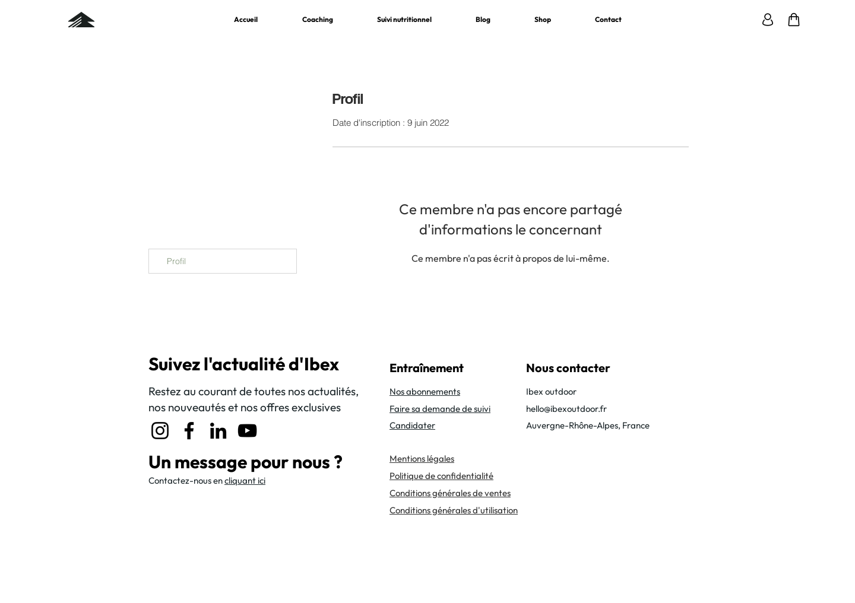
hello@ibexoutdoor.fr (566, 408)
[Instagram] (160, 430)
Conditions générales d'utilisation (454, 510)
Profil (176, 261)
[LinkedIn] (218, 430)
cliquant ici (244, 480)
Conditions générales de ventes (450, 493)
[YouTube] (247, 430)
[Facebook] (189, 430)
